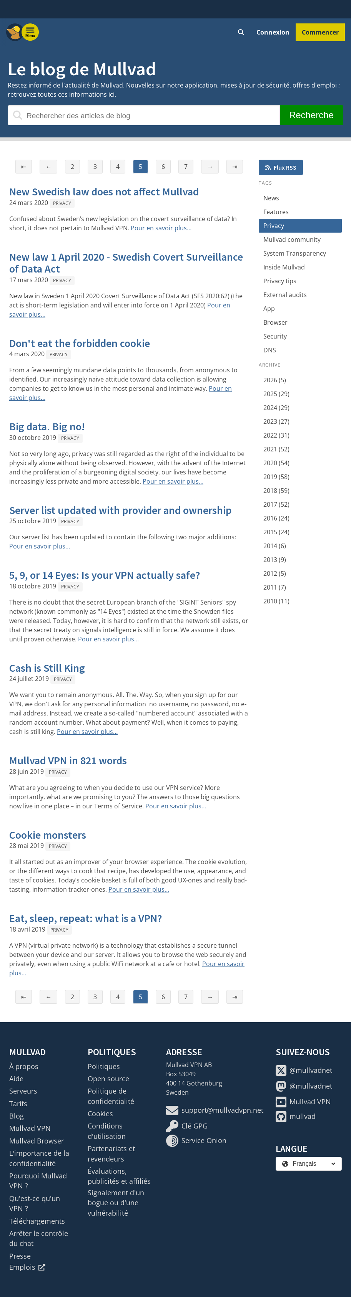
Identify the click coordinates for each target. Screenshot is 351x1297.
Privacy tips (279, 281)
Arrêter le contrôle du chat (38, 1238)
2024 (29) (276, 407)
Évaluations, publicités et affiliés (119, 1176)
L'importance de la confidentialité (39, 1158)
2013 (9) (274, 559)
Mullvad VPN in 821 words (68, 760)
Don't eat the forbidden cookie (79, 343)
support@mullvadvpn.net (214, 1110)
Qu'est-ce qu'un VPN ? (34, 1203)
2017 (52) (276, 504)
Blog (16, 1115)
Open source (108, 1078)
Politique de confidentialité (111, 1095)
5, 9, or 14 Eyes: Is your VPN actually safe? (104, 575)
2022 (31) (276, 435)
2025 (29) (276, 394)
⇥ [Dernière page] (234, 166)
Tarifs (18, 1103)
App (269, 308)
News (271, 198)
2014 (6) (274, 546)
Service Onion (196, 1141)
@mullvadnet (304, 1070)
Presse (20, 1256)
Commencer (320, 32)
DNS (269, 350)
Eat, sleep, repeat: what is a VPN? (85, 918)
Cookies (100, 1113)
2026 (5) (274, 380)
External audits (285, 295)
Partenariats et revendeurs (111, 1153)
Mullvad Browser (36, 1140)
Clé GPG (187, 1126)
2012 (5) (274, 573)
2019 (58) (276, 477)
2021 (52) (276, 449)
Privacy (62, 203)
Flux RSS (280, 167)
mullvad (296, 1116)
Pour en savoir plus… (161, 228)
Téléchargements (37, 1221)
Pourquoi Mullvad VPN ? (38, 1180)
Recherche (311, 115)
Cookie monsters (47, 835)
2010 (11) (276, 601)
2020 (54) (276, 463)
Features (276, 212)
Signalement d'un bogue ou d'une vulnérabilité (116, 1203)
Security (275, 336)
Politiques (104, 1066)
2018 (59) (276, 490)
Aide (16, 1078)
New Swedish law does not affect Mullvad (104, 191)
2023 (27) (276, 421)
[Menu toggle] (30, 32)
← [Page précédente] (48, 166)
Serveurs (23, 1090)
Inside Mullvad (284, 267)
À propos (23, 1066)
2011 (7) (274, 587)
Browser (275, 322)
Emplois (27, 1267)
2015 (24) (276, 532)
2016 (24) (276, 518)
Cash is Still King (47, 668)
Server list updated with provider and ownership (120, 510)
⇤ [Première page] (23, 166)
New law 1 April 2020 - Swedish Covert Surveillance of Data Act (126, 263)
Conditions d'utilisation (107, 1130)
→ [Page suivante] (210, 166)
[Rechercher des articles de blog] (144, 115)
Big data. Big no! (47, 426)
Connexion (272, 32)
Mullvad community (292, 239)
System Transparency (294, 253)
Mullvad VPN (30, 1128)
